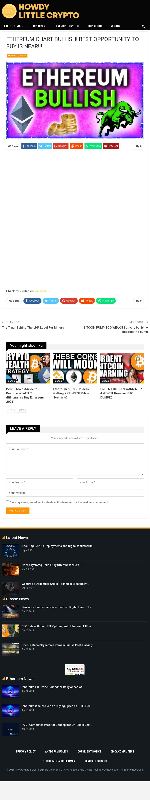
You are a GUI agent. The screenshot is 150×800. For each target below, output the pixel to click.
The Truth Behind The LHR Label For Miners (33, 327)
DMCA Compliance (122, 751)
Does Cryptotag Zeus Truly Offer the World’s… (51, 564)
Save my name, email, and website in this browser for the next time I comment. (59, 502)
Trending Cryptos (68, 26)
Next (22, 410)
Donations (95, 26)
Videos (23, 55)
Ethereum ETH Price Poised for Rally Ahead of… (53, 686)
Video (12, 55)
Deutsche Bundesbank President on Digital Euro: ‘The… (57, 607)
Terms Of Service (96, 761)
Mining (115, 26)
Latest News (12, 26)
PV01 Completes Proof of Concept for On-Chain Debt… (57, 724)
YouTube (40, 291)
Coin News (38, 26)
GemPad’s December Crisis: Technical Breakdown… (55, 583)
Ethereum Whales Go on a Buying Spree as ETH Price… (57, 705)
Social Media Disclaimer (59, 761)
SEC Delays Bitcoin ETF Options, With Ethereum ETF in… (57, 626)
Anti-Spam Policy (56, 751)
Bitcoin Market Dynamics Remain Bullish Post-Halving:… (58, 645)
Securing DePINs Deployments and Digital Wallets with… (58, 546)
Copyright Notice (89, 751)
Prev (11, 410)
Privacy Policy (26, 751)
